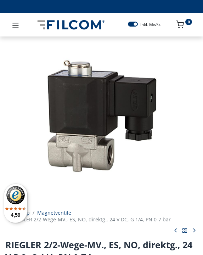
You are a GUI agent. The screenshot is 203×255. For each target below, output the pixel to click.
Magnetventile (54, 212)
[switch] (133, 24)
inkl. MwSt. (150, 25)
